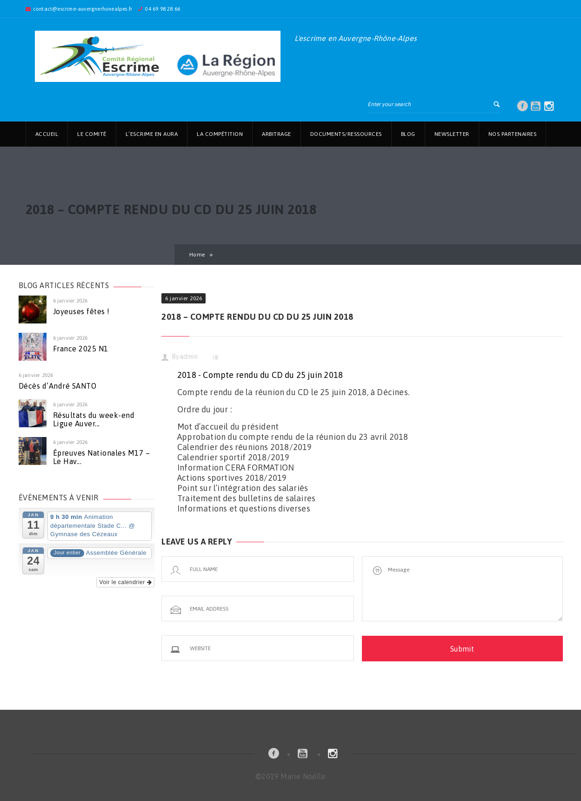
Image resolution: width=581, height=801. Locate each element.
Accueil (47, 134)
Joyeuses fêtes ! (81, 311)
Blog (408, 134)
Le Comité (92, 134)
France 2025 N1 (80, 348)
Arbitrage (276, 134)
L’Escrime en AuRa (152, 134)
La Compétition (220, 134)
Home (197, 254)
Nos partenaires (512, 134)
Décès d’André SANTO (58, 386)
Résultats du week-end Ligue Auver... (94, 419)
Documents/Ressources (346, 134)
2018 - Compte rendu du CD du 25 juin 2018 (260, 375)
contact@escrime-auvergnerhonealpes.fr (82, 9)
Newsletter (451, 134)
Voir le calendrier (125, 582)
